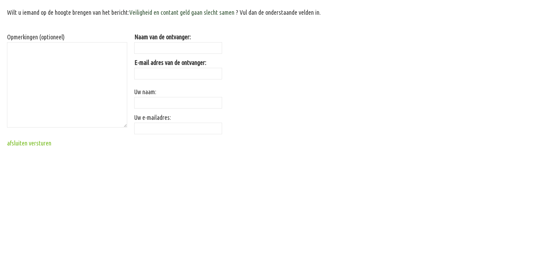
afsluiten (17, 143)
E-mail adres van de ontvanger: (170, 62)
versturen (40, 143)
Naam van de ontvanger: (162, 36)
